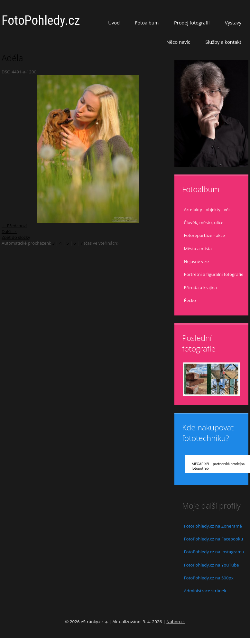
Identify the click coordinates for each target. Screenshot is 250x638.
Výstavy (233, 22)
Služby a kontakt (223, 42)
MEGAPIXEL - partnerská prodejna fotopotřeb (218, 466)
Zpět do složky (16, 237)
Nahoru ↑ (175, 621)
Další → (9, 231)
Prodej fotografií (192, 22)
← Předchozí (14, 226)
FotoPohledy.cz (41, 20)
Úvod (114, 22)
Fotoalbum (147, 22)
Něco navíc (178, 42)
